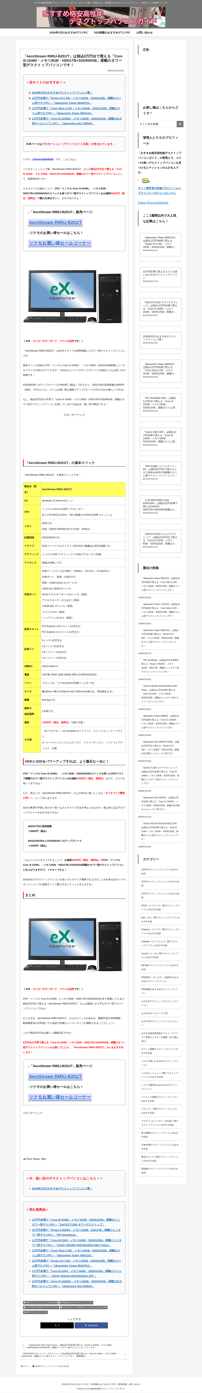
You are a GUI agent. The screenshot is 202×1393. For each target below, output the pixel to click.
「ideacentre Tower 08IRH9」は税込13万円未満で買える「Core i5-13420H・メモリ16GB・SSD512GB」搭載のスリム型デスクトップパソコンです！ (160, 722)
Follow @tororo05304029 (153, 202)
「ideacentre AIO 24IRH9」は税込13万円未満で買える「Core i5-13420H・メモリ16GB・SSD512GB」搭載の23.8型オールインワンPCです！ (160, 803)
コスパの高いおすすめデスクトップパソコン (41, 1307)
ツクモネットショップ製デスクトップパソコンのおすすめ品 (84, 1307)
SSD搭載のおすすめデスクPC (102, 1384)
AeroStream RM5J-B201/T (55, 222)
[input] (160, 124)
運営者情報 (123, 1384)
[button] (180, 124)
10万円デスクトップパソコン (35, 1312)
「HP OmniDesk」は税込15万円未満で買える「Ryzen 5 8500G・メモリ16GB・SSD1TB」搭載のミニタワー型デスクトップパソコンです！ (160, 666)
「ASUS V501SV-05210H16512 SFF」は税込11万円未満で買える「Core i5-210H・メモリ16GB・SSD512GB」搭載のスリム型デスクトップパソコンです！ (160, 831)
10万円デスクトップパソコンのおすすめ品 (40, 1302)
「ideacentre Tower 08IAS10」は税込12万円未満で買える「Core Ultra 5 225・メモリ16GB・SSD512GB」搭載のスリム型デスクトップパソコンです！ (160, 584)
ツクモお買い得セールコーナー (60, 243)
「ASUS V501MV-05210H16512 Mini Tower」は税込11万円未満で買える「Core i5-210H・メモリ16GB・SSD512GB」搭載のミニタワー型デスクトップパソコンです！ (160, 694)
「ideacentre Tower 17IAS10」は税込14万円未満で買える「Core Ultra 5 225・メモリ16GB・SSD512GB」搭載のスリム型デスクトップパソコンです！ (160, 610)
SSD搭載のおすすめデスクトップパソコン (75, 1302)
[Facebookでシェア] (91, 1325)
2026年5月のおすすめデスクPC (73, 1384)
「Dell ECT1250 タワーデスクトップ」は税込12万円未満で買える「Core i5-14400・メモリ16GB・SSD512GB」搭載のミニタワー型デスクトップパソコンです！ (160, 775)
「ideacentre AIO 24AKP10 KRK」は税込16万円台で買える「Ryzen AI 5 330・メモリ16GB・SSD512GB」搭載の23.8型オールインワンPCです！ (160, 748)
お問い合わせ (136, 1384)
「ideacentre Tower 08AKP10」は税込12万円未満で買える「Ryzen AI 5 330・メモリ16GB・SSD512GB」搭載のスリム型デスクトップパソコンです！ (160, 638)
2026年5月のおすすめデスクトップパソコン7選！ (62, 92)
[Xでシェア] (57, 1325)
